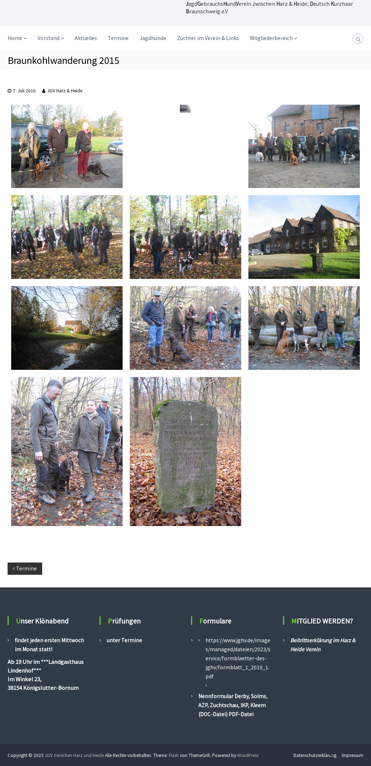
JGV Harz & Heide (64, 90)
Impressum (352, 755)
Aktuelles (86, 37)
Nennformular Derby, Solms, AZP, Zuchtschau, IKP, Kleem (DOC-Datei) (233, 705)
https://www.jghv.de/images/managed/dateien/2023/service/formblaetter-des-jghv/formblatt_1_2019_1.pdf (238, 658)
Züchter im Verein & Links (208, 37)
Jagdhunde (153, 37)
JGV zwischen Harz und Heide (74, 755)
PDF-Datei (240, 714)
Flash (174, 755)
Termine (118, 37)
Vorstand (48, 37)
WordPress (248, 755)
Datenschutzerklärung (314, 755)
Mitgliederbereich (271, 37)
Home (15, 37)
